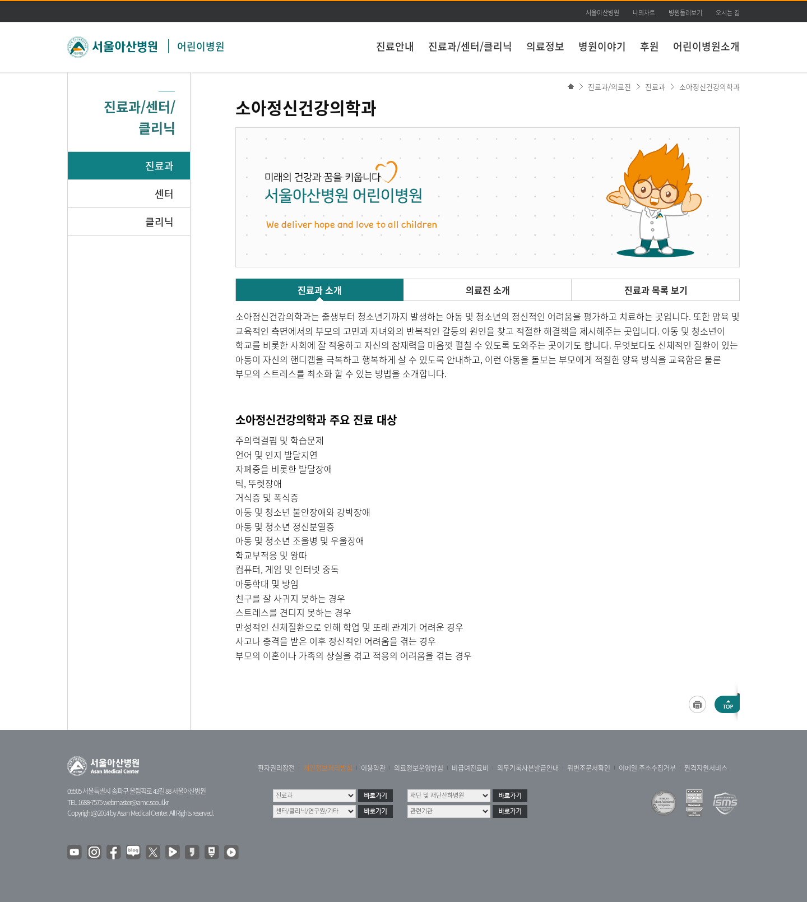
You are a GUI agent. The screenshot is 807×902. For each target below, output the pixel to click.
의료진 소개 (488, 290)
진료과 (159, 165)
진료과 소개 (320, 290)
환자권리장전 (276, 768)
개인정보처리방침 (328, 768)
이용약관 (373, 768)
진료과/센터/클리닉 (470, 46)
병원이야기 (602, 46)
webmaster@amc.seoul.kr (135, 802)
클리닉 (159, 221)
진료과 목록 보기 (656, 290)
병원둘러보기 (685, 12)
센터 (164, 193)
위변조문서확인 (588, 768)
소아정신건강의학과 (709, 86)
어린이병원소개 (706, 46)
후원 (649, 46)
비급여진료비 (470, 768)
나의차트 (644, 12)
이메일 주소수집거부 (647, 768)
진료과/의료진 (609, 86)
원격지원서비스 (705, 768)
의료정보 (545, 46)
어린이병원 (201, 46)
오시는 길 (728, 12)
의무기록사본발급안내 (528, 768)
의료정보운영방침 (418, 768)
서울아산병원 (602, 12)
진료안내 (395, 46)
